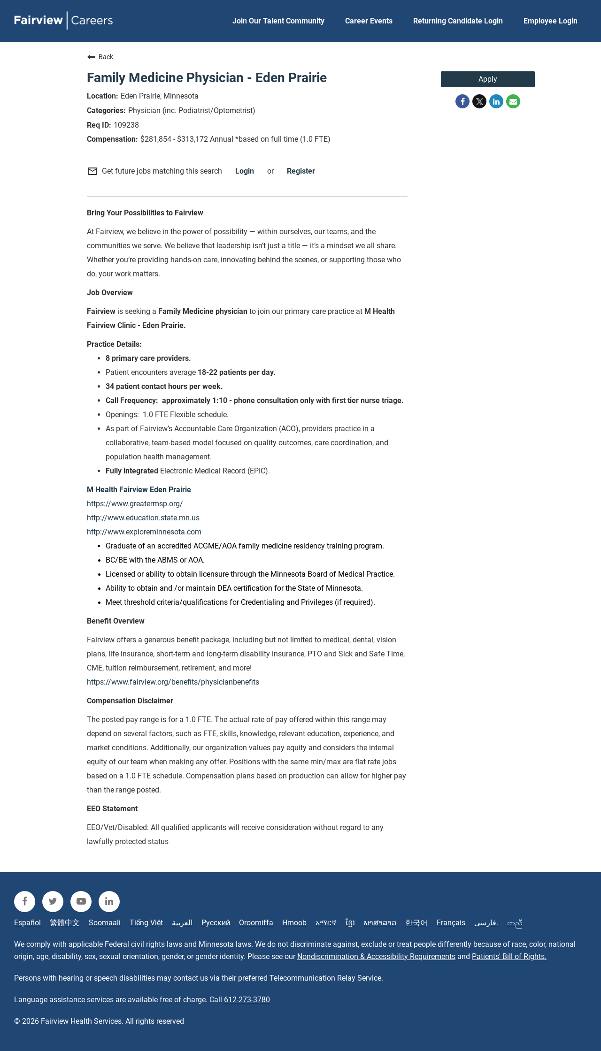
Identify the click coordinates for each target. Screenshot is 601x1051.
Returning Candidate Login (458, 20)
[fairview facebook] (24, 901)
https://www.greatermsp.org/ (135, 503)
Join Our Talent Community (278, 20)
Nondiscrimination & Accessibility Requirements (376, 956)
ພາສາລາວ (380, 923)
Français (451, 923)
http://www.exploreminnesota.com (144, 531)
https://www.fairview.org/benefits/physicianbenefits (173, 682)
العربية (182, 923)
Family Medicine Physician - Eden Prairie (207, 77)
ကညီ (515, 923)
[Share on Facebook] (462, 101)
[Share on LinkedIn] (496, 101)
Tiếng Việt (146, 923)
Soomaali (105, 923)
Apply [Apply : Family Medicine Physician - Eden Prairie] (487, 79)
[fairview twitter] (52, 901)
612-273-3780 (247, 999)
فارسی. (486, 923)
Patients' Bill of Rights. (509, 956)
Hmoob (294, 923)
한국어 (416, 923)
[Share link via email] (513, 101)
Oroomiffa (256, 923)
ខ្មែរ (350, 923)
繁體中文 (65, 923)
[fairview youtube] (81, 901)
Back (100, 57)
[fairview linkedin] (109, 901)
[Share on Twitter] (479, 101)
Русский (215, 923)
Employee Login (551, 20)
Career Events (369, 20)
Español (27, 923)
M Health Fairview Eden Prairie (139, 489)
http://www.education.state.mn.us (143, 517)
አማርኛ (326, 923)
